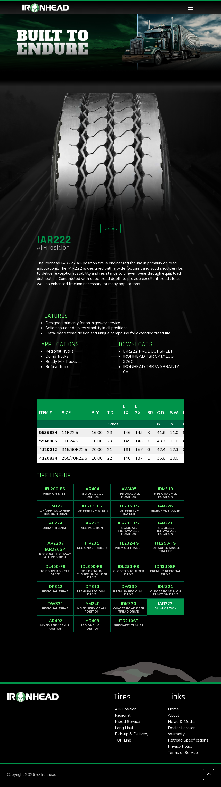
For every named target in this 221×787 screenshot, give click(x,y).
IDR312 (55, 588)
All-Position (125, 709)
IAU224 (55, 525)
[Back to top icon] (208, 774)
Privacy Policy (180, 746)
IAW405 (129, 492)
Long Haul (124, 728)
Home (173, 709)
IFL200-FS (55, 491)
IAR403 (92, 624)
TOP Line (123, 740)
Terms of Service (183, 752)
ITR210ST (129, 623)
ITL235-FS (129, 509)
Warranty (176, 734)
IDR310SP (165, 570)
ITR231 (92, 545)
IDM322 (55, 509)
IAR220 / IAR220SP (55, 549)
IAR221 (165, 528)
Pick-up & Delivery (131, 734)
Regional (122, 715)
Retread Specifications (188, 740)
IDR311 (92, 590)
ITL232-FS (129, 545)
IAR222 (165, 605)
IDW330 (129, 590)
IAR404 (92, 492)
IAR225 (92, 525)
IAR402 (55, 624)
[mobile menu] (190, 7)
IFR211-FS (129, 528)
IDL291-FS (129, 570)
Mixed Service (127, 721)
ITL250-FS (165, 546)
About (173, 715)
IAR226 (165, 508)
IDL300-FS (92, 571)
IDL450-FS (55, 570)
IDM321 (165, 590)
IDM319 (165, 492)
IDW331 (55, 605)
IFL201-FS (92, 508)
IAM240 (92, 607)
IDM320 (129, 607)
